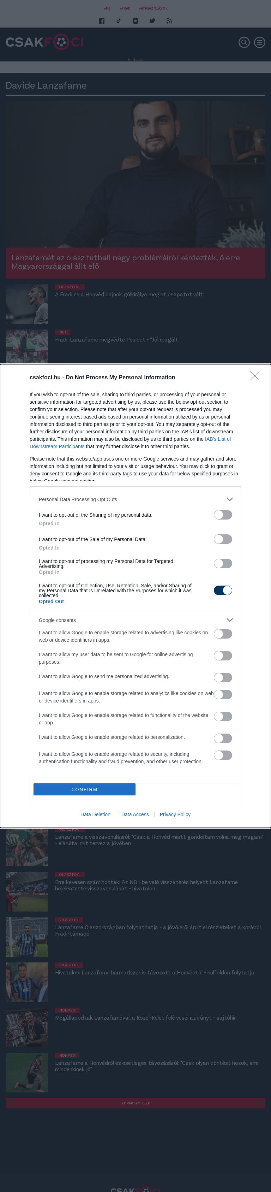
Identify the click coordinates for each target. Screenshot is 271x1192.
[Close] (257, 378)
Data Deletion (95, 814)
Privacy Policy (175, 814)
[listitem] (135, 499)
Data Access (135, 814)
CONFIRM (84, 789)
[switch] (223, 515)
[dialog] (135, 596)
